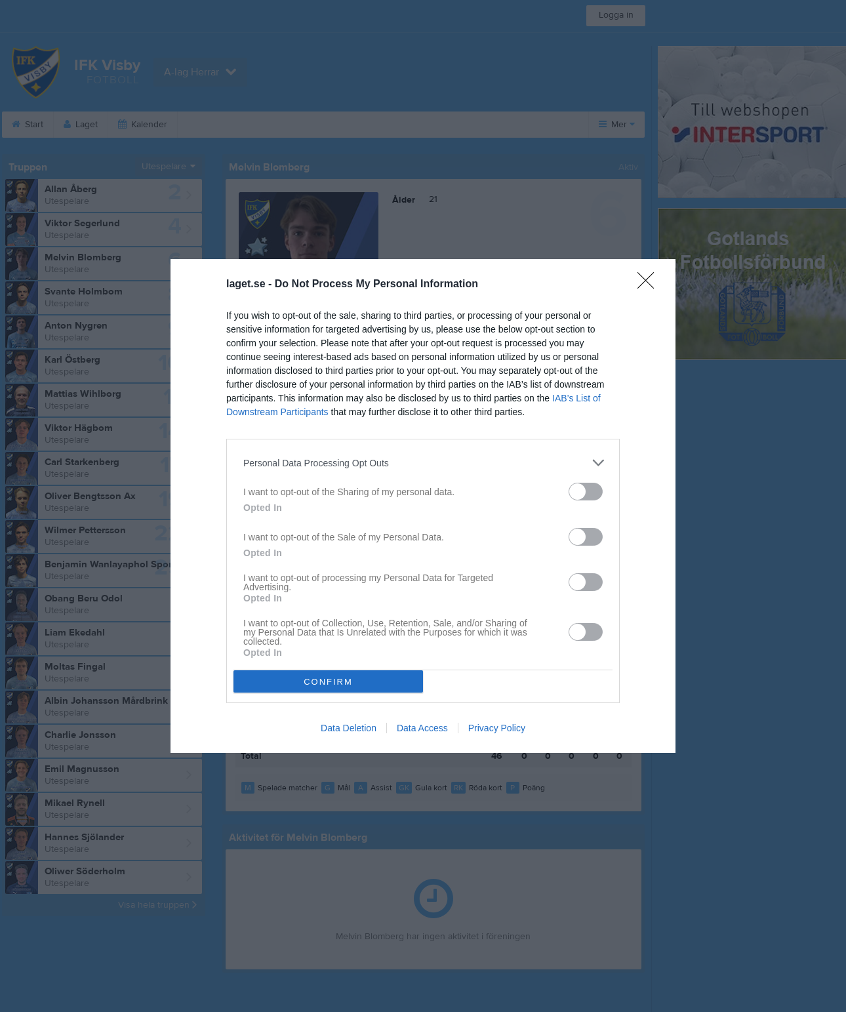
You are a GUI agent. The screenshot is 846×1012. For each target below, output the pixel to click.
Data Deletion (348, 728)
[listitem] (423, 463)
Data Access (422, 728)
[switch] (586, 491)
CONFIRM (328, 682)
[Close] (649, 284)
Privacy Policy (496, 728)
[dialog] (423, 506)
